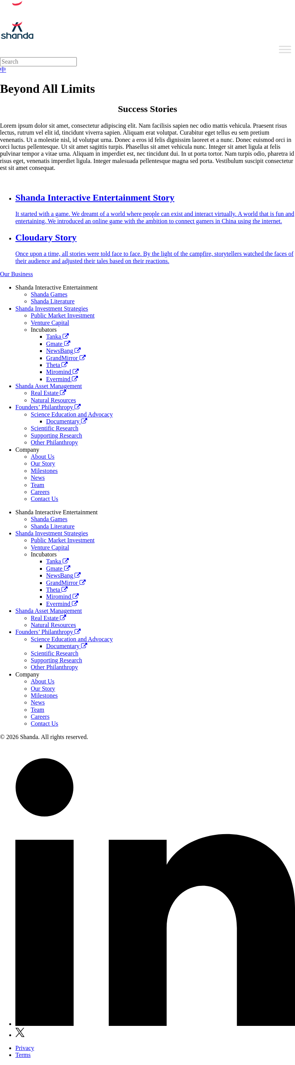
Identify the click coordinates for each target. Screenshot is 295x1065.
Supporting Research (56, 435)
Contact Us (44, 498)
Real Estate (48, 393)
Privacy (24, 1048)
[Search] (38, 61)
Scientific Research (54, 428)
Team (37, 485)
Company (27, 449)
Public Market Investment (62, 315)
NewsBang (63, 350)
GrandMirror (66, 358)
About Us (43, 456)
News (38, 477)
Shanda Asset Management (48, 386)
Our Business (16, 274)
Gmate (58, 344)
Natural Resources (53, 400)
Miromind (62, 372)
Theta (57, 365)
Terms (23, 1055)
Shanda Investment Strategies (51, 308)
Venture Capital (50, 322)
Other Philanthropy (54, 442)
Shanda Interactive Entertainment (56, 287)
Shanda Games (49, 294)
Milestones (44, 470)
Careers (40, 492)
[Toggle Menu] (285, 49)
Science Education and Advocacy (72, 414)
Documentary (66, 421)
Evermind (62, 379)
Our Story (43, 463)
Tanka (57, 336)
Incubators (44, 329)
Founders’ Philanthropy (48, 407)
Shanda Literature (53, 301)
